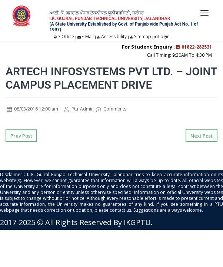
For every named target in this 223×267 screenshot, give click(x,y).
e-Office (65, 36)
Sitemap (142, 36)
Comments (111, 109)
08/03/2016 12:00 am (32, 109)
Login (164, 36)
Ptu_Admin (79, 109)
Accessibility (114, 36)
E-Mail (87, 36)
